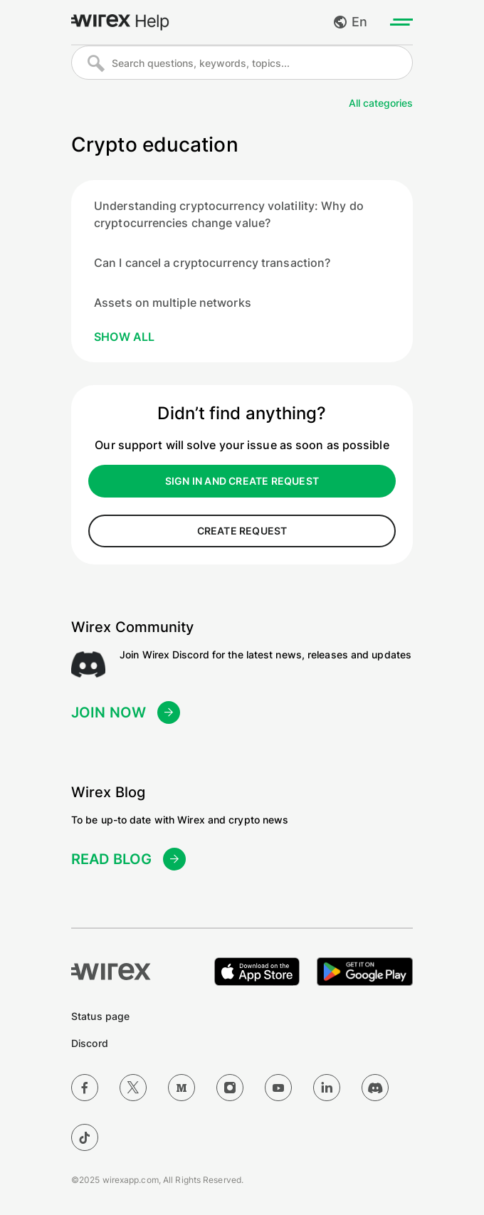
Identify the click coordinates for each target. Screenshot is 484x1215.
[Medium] (181, 1087)
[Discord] (375, 1087)
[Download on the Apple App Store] (257, 971)
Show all (124, 337)
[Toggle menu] (401, 22)
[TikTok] (84, 1137)
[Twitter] (133, 1087)
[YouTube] (278, 1087)
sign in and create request (242, 481)
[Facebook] (84, 1087)
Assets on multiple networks (172, 302)
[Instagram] (229, 1087)
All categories (381, 103)
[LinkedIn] (326, 1087)
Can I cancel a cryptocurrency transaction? (212, 263)
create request (242, 531)
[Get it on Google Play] (365, 971)
